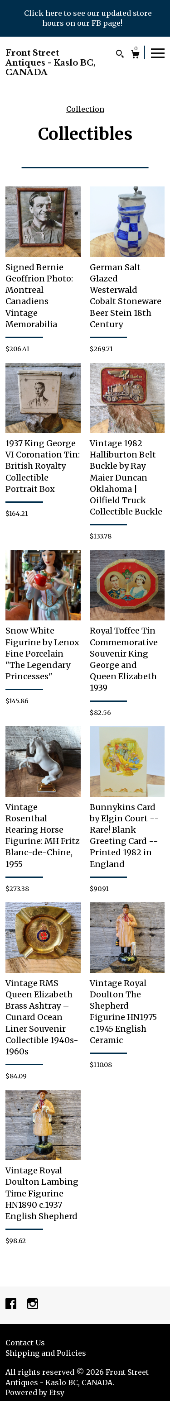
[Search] (119, 55)
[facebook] (11, 1304)
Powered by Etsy (34, 1392)
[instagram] (32, 1304)
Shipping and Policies (45, 1353)
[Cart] (135, 55)
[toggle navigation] (158, 52)
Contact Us (25, 1342)
